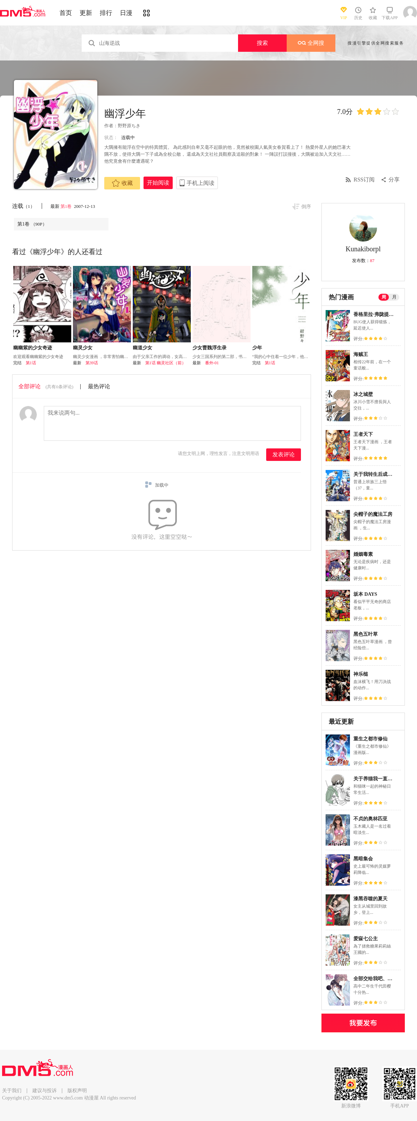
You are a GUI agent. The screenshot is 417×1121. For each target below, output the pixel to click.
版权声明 (77, 1090)
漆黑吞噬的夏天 (370, 898)
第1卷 (66, 206)
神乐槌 (360, 674)
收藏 (122, 183)
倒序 (306, 206)
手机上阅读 (200, 183)
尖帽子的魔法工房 (372, 514)
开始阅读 (158, 183)
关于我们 (12, 1090)
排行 (106, 12)
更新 (86, 12)
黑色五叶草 (365, 634)
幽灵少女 (82, 347)
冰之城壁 (363, 394)
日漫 (126, 12)
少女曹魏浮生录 (210, 347)
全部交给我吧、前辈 (375, 978)
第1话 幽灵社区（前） (165, 362)
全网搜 (311, 43)
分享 (394, 179)
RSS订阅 (364, 179)
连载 (23, 206)
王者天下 (363, 434)
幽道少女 (142, 347)
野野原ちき (129, 125)
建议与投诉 (44, 1090)
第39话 (91, 362)
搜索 (262, 43)
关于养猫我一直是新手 (377, 778)
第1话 (31, 362)
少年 (257, 347)
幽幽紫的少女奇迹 (32, 347)
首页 (65, 12)
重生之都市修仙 (370, 738)
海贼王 (360, 354)
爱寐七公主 (365, 938)
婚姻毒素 (363, 554)
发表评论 (283, 454)
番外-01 (212, 362)
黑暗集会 (363, 858)
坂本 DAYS (365, 594)
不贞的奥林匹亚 (370, 818)
